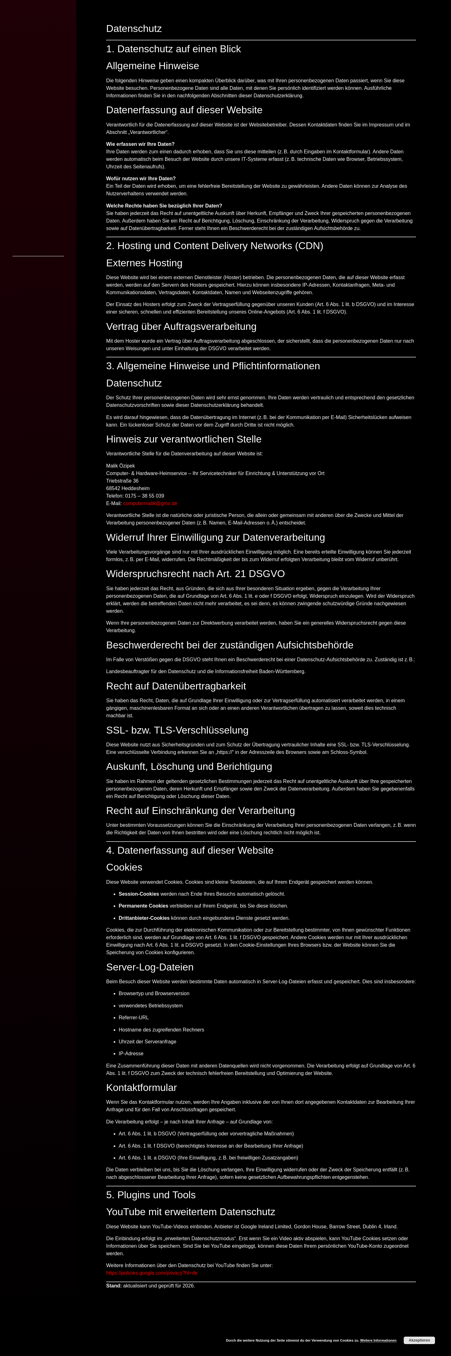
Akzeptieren (419, 1340)
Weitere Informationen (378, 1340)
